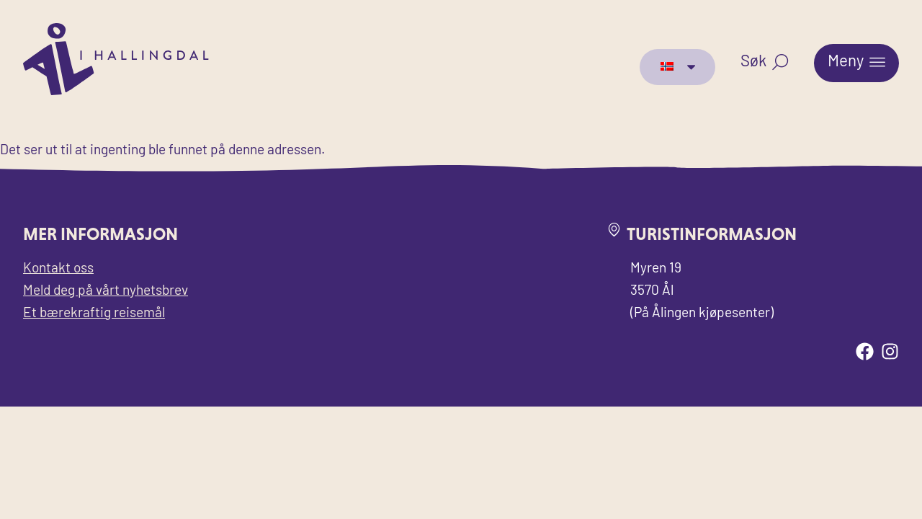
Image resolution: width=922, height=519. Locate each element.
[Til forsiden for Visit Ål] (116, 92)
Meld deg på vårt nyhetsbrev (105, 291)
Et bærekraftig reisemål (94, 314)
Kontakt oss (58, 269)
